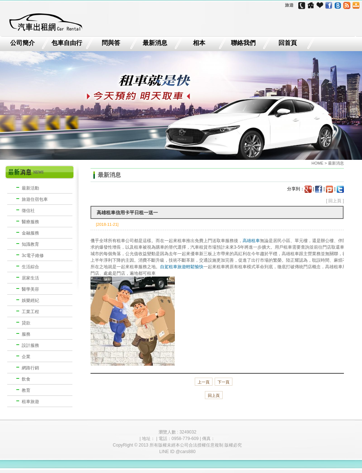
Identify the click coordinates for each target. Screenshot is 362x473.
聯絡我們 (243, 43)
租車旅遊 (30, 401)
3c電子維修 (33, 255)
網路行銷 (30, 367)
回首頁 (287, 43)
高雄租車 (251, 240)
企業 (26, 356)
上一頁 (204, 382)
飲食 (26, 379)
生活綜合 (30, 266)
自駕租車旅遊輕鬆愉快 (181, 266)
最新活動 (30, 188)
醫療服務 (30, 221)
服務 (26, 334)
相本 (199, 43)
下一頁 (224, 382)
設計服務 (30, 345)
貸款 (26, 322)
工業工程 (30, 311)
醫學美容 (30, 289)
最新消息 (155, 43)
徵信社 (28, 210)
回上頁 (334, 200)
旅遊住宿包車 (35, 199)
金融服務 (30, 233)
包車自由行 (66, 43)
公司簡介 (22, 43)
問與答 (111, 43)
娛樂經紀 (30, 300)
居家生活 (30, 278)
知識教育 (30, 244)
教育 (26, 390)
